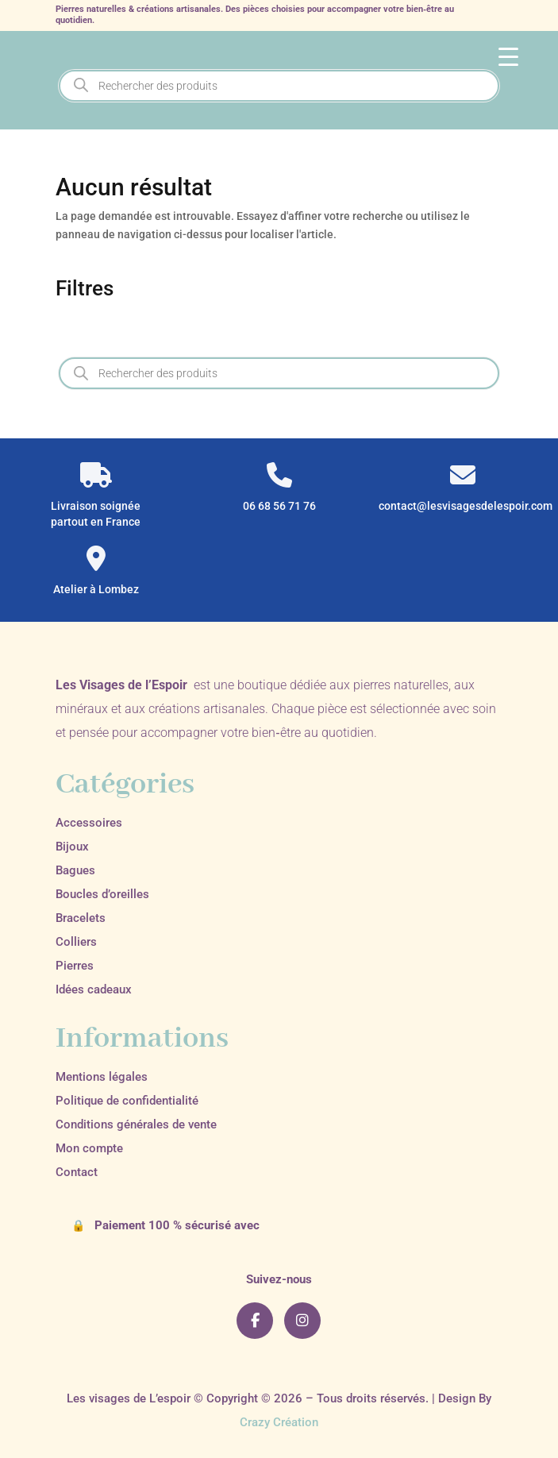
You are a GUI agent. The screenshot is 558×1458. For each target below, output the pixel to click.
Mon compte (89, 1148)
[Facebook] (255, 1320)
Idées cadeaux (94, 989)
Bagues (75, 870)
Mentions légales (102, 1077)
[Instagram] (302, 1320)
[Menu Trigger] (508, 56)
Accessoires (89, 823)
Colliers (76, 942)
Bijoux (72, 846)
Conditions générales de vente (136, 1124)
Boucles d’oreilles (102, 894)
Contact (77, 1172)
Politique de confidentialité (127, 1101)
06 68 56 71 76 (279, 505)
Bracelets (81, 918)
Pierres (75, 965)
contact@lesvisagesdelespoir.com (462, 505)
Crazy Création (279, 1422)
